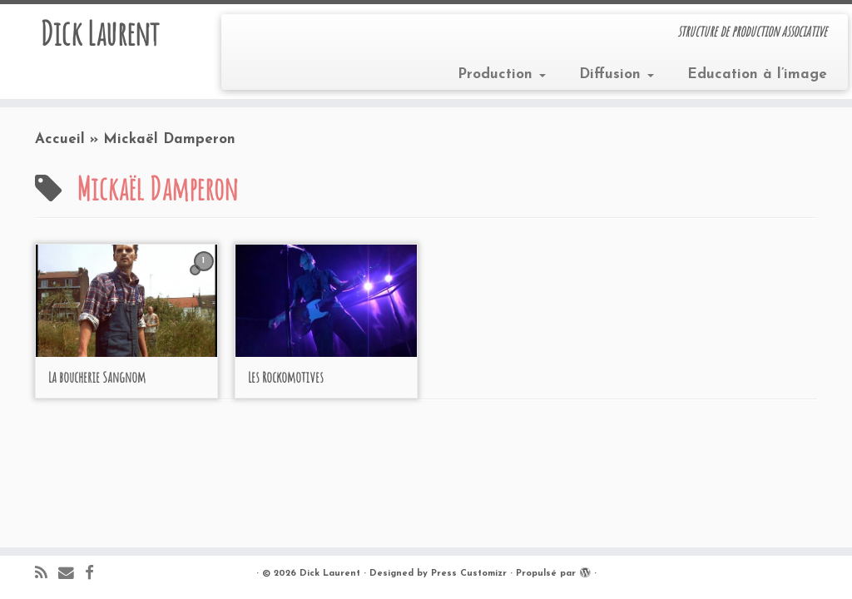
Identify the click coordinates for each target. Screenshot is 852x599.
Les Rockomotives (286, 377)
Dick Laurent (99, 33)
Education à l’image (757, 74)
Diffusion (616, 74)
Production (502, 74)
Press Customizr (469, 573)
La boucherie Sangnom (97, 377)
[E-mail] (71, 574)
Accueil (60, 139)
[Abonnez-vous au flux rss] (46, 574)
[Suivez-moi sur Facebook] (95, 574)
